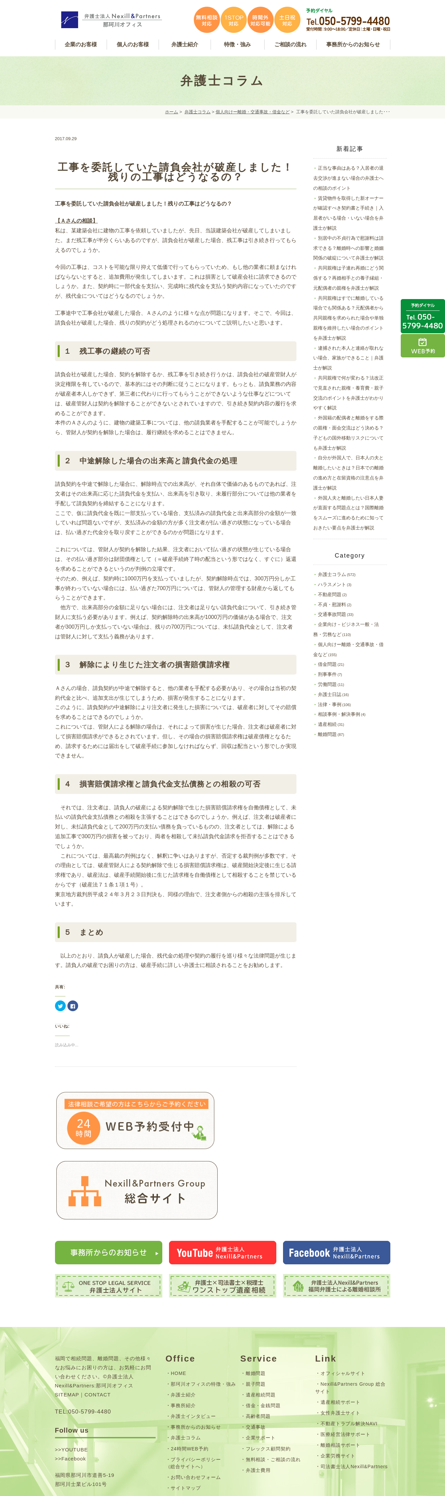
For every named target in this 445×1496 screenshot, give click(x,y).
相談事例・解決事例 (339, 714)
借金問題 (327, 664)
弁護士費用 (258, 1401)
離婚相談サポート (341, 1376)
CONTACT (98, 1326)
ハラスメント (332, 584)
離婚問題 (327, 734)
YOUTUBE (74, 1381)
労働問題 (327, 684)
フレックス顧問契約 (268, 1380)
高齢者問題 (258, 1347)
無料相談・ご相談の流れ (273, 1390)
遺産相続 (327, 724)
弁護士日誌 (329, 694)
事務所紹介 (183, 1337)
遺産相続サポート (341, 1333)
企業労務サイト (338, 1387)
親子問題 (256, 1315)
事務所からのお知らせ (196, 1358)
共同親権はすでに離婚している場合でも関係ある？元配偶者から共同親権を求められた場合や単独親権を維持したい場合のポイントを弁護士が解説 (348, 318)
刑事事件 (327, 674)
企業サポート (261, 1369)
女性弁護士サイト (341, 1344)
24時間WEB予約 (189, 1380)
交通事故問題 (332, 614)
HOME (178, 1305)
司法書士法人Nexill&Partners (354, 1398)
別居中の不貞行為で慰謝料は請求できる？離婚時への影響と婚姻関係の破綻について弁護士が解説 (348, 248)
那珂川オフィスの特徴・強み (203, 1315)
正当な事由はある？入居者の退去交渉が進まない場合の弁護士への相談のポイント (348, 178)
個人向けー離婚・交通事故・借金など (253, 111)
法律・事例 (329, 704)
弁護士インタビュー (193, 1347)
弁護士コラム (197, 111)
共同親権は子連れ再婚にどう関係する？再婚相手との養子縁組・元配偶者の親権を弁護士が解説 (348, 278)
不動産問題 (329, 594)
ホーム (171, 111)
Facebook (73, 1390)
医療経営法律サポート (346, 1366)
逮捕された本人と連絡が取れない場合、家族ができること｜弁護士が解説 (348, 358)
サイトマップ (186, 1419)
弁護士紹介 (183, 1326)
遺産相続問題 (261, 1326)
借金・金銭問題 (263, 1337)
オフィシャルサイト (343, 1305)
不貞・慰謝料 (332, 604)
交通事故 (256, 1358)
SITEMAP (67, 1326)
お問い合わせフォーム (196, 1409)
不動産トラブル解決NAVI (349, 1355)
